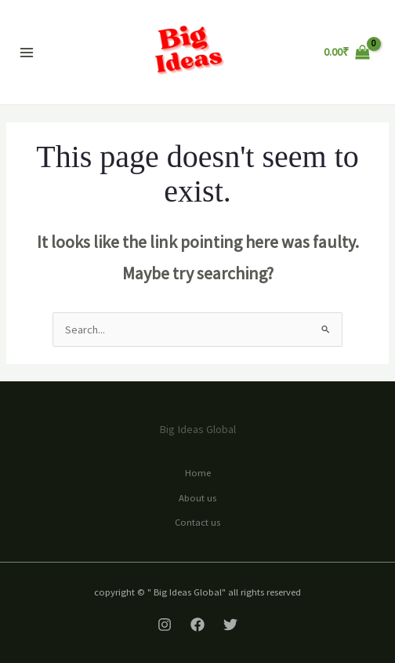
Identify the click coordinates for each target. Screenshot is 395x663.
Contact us (197, 521)
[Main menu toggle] (26, 51)
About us (197, 497)
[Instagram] (165, 624)
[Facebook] (197, 624)
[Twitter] (230, 624)
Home (198, 472)
